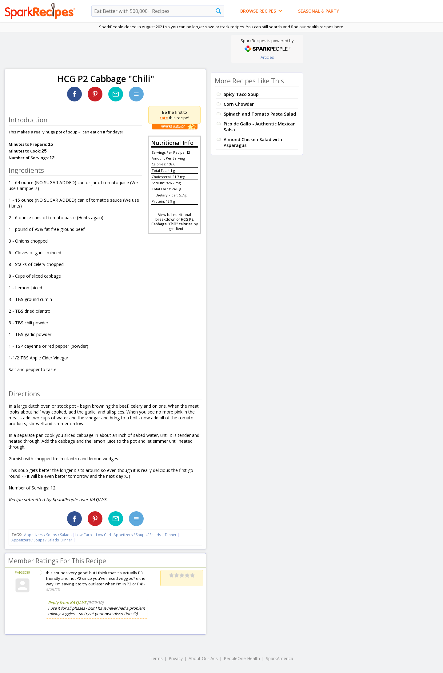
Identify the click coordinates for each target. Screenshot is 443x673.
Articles (267, 57)
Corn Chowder (239, 104)
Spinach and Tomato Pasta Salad (260, 114)
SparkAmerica (279, 658)
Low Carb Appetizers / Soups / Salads (129, 534)
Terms (156, 658)
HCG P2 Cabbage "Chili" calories (172, 222)
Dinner (171, 534)
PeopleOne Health (242, 658)
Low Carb (83, 534)
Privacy (176, 658)
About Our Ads (203, 658)
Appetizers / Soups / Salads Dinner (41, 540)
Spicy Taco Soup (241, 94)
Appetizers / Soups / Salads (48, 534)
